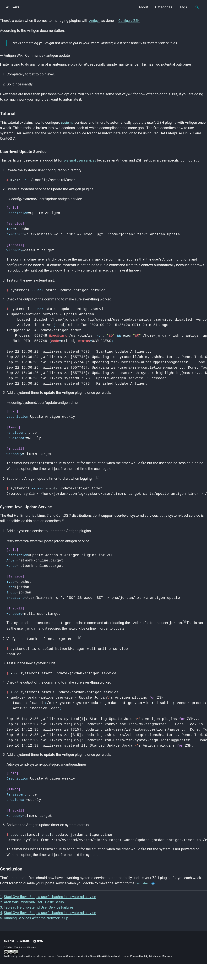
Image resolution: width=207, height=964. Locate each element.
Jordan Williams (26, 955)
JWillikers (11, 7)
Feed (38, 940)
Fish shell (142, 882)
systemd (68, 122)
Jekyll (147, 955)
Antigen (95, 21)
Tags (182, 7)
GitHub (23, 940)
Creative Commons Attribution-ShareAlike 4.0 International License (93, 955)
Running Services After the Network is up (36, 917)
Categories (163, 7)
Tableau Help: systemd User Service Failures (39, 906)
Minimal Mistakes (162, 955)
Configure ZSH (130, 21)
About (142, 7)
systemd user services (81, 160)
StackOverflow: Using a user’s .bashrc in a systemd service (50, 895)
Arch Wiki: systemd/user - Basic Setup (34, 901)
